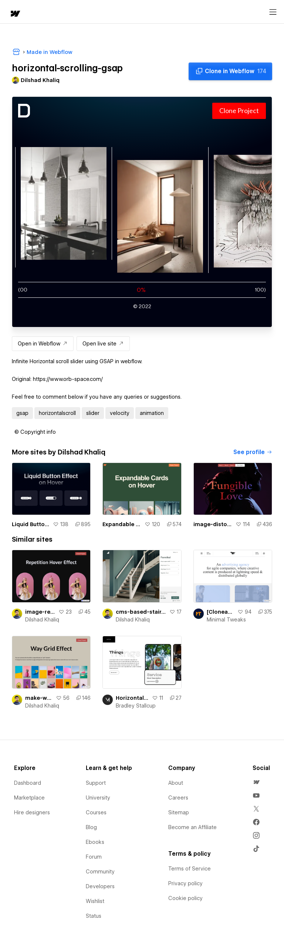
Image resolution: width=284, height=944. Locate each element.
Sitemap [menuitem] (178, 812)
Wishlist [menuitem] (95, 901)
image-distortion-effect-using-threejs (213, 524)
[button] (35, 432)
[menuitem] (256, 782)
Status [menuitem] (93, 916)
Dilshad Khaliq (42, 620)
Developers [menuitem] (100, 886)
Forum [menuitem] (94, 857)
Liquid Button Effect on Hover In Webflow (31, 524)
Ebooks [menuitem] (95, 842)
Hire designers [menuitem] (32, 812)
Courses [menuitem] (96, 812)
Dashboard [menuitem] (27, 783)
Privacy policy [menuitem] (185, 883)
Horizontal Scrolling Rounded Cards (132, 698)
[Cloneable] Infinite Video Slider (220, 612)
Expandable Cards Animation (121, 524)
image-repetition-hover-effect (40, 612)
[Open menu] (273, 12)
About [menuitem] (175, 783)
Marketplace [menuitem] (29, 798)
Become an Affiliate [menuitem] (192, 827)
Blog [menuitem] (91, 827)
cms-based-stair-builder (141, 612)
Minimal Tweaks (226, 620)
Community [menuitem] (100, 872)
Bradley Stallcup (136, 706)
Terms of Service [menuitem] (189, 869)
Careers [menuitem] (178, 798)
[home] (15, 14)
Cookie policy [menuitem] (185, 898)
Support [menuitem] (96, 783)
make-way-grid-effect (39, 698)
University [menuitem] (98, 798)
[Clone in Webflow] (230, 71)
